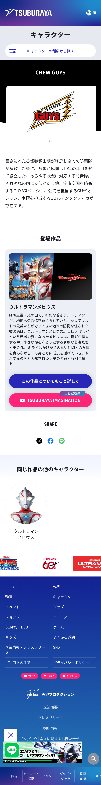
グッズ (58, 606)
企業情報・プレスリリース (25, 649)
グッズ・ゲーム (66, 775)
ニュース (60, 616)
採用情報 (50, 728)
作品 (14, 776)
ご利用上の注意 (18, 662)
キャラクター (64, 596)
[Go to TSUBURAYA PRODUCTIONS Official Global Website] (91, 12)
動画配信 (83, 775)
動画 (8, 596)
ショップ (12, 616)
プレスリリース (50, 717)
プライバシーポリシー (71, 662)
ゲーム (58, 627)
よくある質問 (64, 637)
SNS (56, 647)
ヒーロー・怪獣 (31, 775)
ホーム (10, 586)
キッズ (10, 637)
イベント (48, 776)
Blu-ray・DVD (16, 627)
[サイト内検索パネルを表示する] (93, 759)
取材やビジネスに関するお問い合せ (50, 738)
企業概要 (50, 707)
